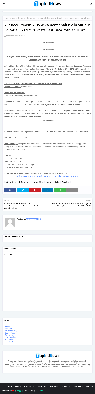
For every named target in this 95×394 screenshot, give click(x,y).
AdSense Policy (11, 331)
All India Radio (15, 18)
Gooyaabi (39, 391)
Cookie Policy (10, 333)
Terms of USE (10, 339)
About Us (8, 329)
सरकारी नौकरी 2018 (12, 36)
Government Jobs (37, 182)
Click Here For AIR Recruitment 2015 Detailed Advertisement (47, 176)
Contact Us (9, 341)
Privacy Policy (10, 337)
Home (6, 18)
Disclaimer (9, 335)
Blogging (20, 391)
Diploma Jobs (23, 182)
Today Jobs (65, 182)
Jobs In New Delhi (53, 182)
